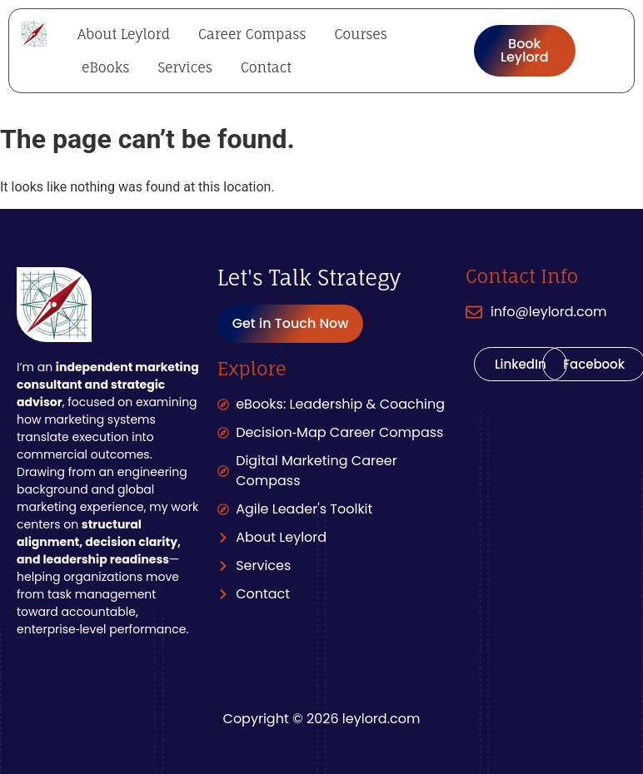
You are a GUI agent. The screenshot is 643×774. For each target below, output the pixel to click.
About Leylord (123, 34)
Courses (360, 34)
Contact (266, 67)
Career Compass (252, 34)
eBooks (105, 67)
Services (184, 67)
